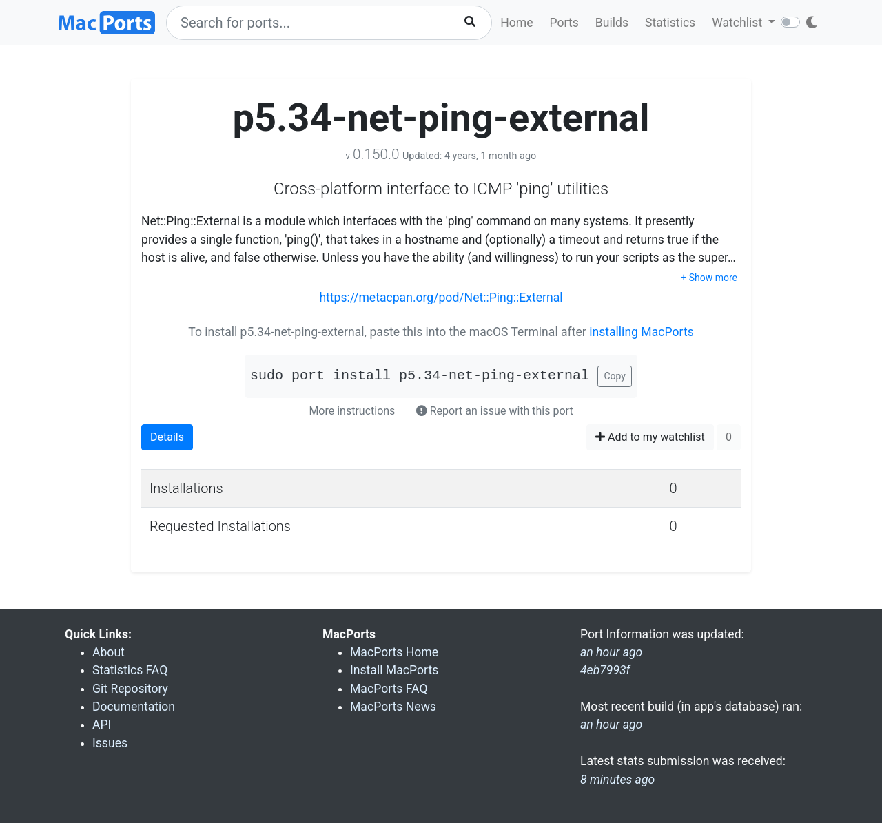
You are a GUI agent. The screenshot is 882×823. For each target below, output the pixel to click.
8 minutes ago (617, 779)
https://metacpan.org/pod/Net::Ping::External (440, 297)
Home (516, 23)
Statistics (670, 23)
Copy (615, 376)
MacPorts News (393, 706)
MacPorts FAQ (389, 689)
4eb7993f (605, 670)
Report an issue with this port (494, 410)
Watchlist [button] (738, 23)
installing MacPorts (641, 332)
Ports (564, 23)
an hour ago (611, 724)
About (108, 652)
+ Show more (709, 277)
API (101, 724)
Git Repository (130, 689)
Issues (109, 743)
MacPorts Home (394, 652)
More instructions (352, 410)
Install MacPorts (394, 670)
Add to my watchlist (650, 437)
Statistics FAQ (129, 670)
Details (167, 437)
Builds (611, 23)
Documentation (133, 706)
